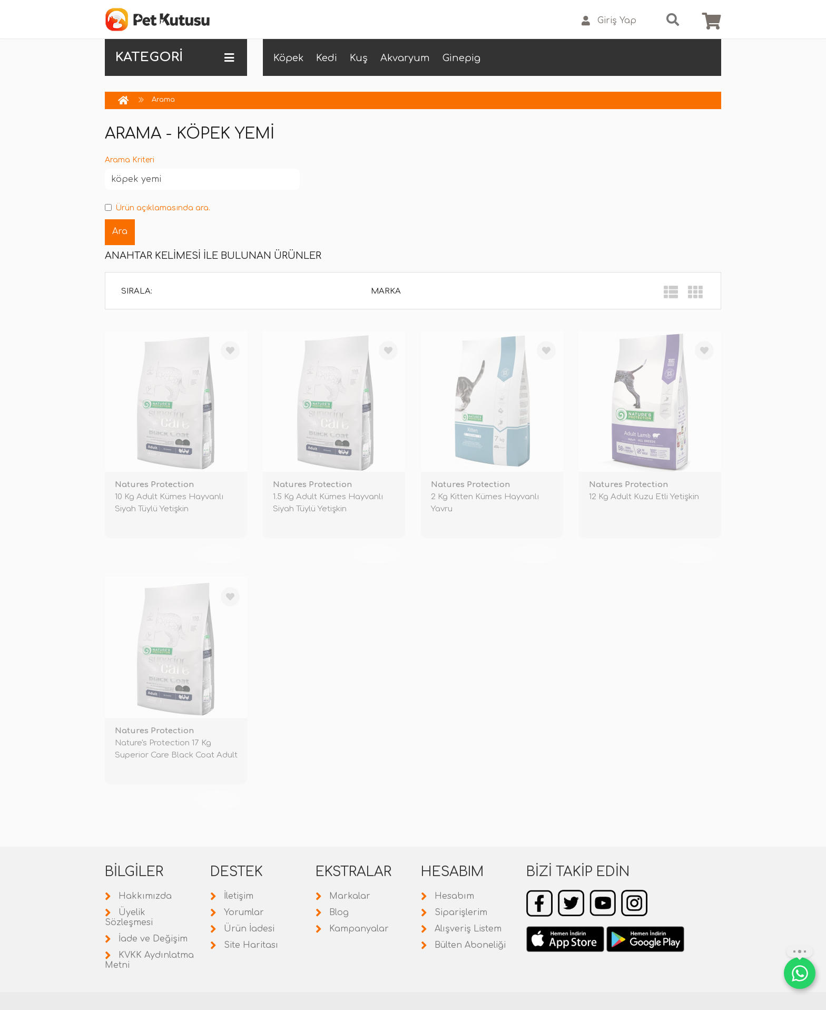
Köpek (288, 58)
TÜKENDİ (218, 554)
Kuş (359, 58)
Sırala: (136, 291)
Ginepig (461, 58)
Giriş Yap (609, 21)
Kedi (326, 58)
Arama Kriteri (129, 160)
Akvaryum (405, 58)
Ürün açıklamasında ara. (157, 208)
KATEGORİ (174, 57)
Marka (386, 291)
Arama (163, 99)
